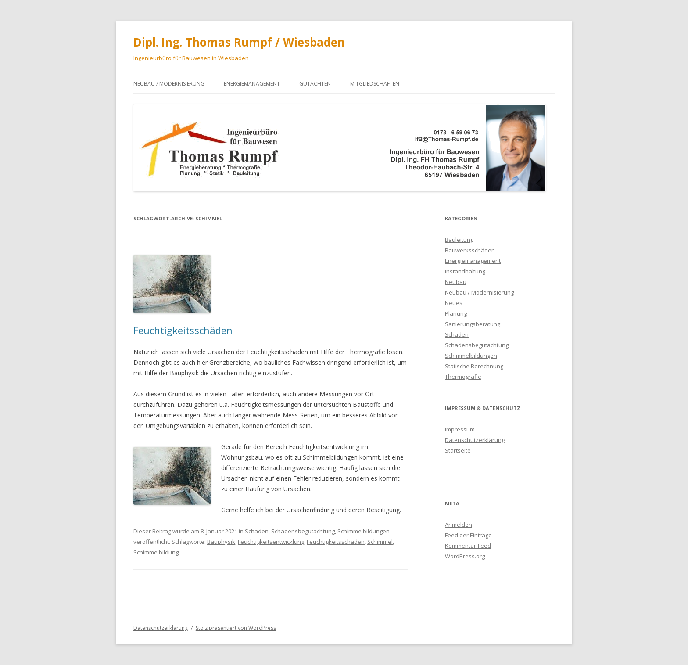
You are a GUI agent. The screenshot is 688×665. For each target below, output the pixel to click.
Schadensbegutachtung (303, 531)
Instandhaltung (465, 271)
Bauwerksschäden (470, 250)
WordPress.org (465, 556)
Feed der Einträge (468, 535)
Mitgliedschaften (374, 83)
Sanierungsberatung (472, 324)
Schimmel (380, 542)
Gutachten (315, 83)
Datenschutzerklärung (475, 440)
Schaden (257, 531)
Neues (453, 303)
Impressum (460, 429)
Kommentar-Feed (468, 546)
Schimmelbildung (156, 552)
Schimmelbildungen (363, 531)
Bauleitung (459, 240)
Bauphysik (221, 542)
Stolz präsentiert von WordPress (236, 628)
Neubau (455, 282)
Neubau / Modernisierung (168, 83)
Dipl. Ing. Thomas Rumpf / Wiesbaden (239, 42)
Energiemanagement (252, 83)
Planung (456, 313)
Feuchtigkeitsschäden (183, 330)
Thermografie (463, 377)
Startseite (458, 450)
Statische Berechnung (474, 366)
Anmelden (458, 524)
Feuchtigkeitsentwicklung (271, 542)
